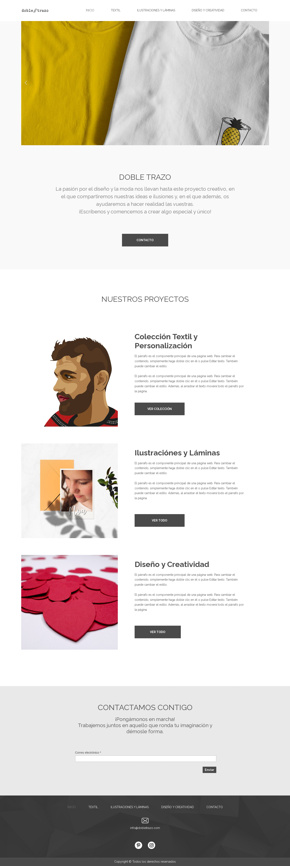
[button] (26, 83)
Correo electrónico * (88, 752)
